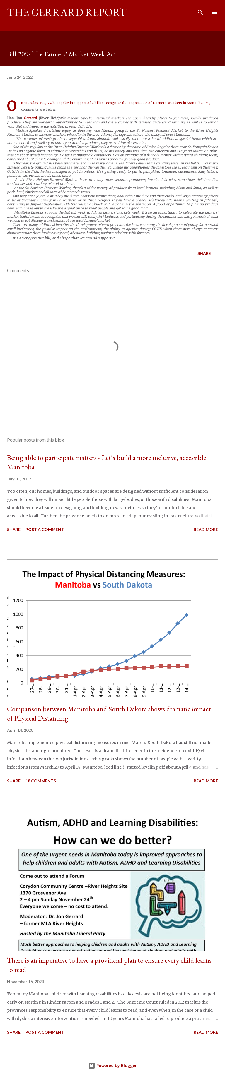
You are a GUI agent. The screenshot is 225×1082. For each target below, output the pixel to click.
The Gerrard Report (67, 12)
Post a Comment (44, 529)
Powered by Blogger (112, 1065)
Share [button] (204, 253)
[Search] (200, 10)
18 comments (40, 780)
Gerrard (30, 118)
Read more (206, 529)
